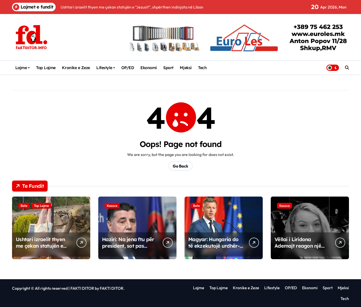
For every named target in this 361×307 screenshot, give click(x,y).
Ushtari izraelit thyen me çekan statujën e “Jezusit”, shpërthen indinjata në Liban (40, 249)
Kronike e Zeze (76, 67)
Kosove (112, 206)
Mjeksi (186, 67)
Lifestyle (105, 67)
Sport (168, 67)
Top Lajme (46, 67)
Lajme (22, 67)
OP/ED (127, 67)
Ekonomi (148, 67)
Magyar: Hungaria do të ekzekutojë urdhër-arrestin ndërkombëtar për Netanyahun (215, 249)
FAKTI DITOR (82, 288)
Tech (202, 67)
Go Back (180, 166)
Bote (24, 206)
